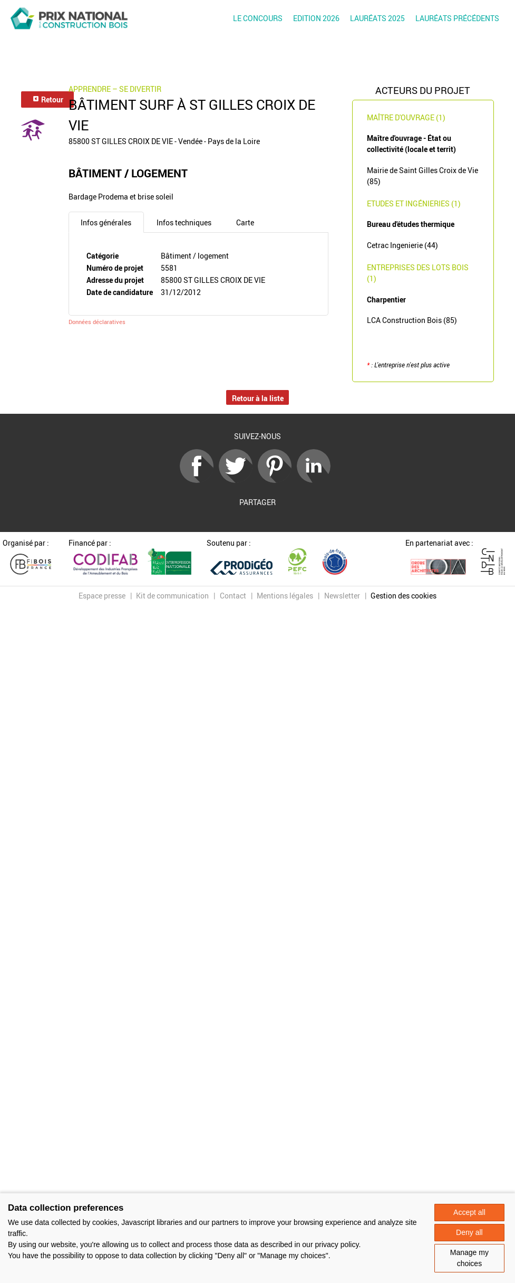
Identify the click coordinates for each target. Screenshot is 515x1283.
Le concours (258, 18)
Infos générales (106, 222)
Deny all (469, 1232)
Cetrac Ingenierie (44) (402, 245)
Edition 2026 (316, 18)
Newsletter (342, 596)
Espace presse (102, 596)
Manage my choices (469, 1258)
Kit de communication (172, 596)
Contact (233, 596)
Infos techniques (184, 222)
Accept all (469, 1212)
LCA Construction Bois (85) (412, 320)
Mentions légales (285, 596)
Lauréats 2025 (377, 18)
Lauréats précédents (457, 18)
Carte (245, 222)
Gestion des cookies (403, 596)
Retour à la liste (258, 398)
